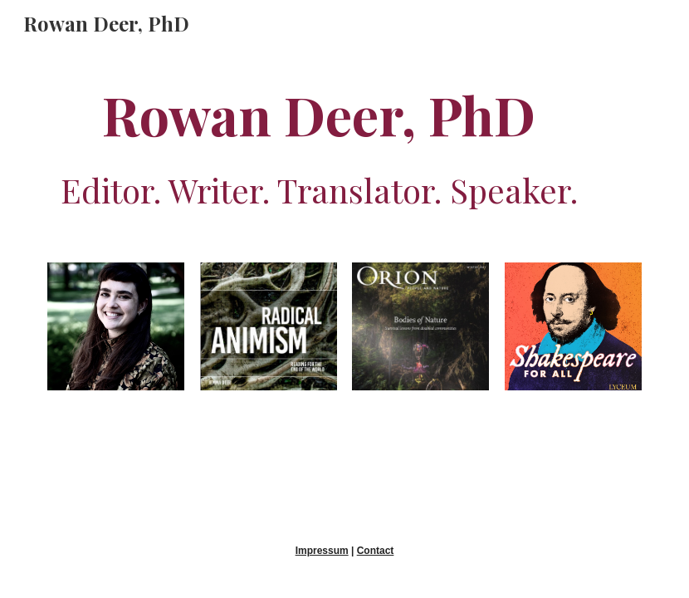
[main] (318, 144)
